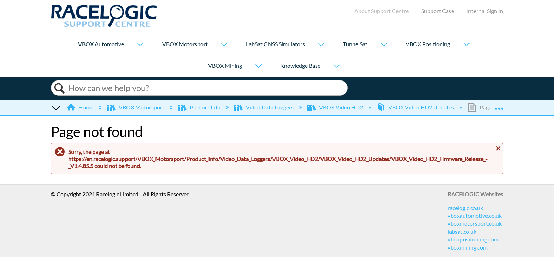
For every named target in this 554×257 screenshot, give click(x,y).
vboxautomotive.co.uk (475, 215)
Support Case (437, 10)
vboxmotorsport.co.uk (475, 223)
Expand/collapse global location (499, 105)
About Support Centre (381, 10)
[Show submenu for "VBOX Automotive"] (140, 45)
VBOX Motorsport (185, 44)
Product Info (200, 107)
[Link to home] (104, 25)
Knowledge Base (300, 65)
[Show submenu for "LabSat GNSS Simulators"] (321, 45)
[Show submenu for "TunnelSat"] (384, 45)
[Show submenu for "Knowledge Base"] (337, 66)
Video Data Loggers (264, 107)
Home (80, 107)
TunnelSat (355, 44)
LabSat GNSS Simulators (275, 44)
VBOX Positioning (428, 44)
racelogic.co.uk (465, 207)
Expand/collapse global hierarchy (55, 107)
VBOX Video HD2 (335, 107)
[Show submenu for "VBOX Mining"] (258, 66)
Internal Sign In (484, 10)
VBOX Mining (225, 65)
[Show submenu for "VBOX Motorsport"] (224, 45)
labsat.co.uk (462, 231)
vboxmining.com (468, 247)
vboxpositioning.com (473, 239)
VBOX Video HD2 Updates (416, 107)
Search (60, 88)
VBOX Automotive (101, 44)
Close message (497, 148)
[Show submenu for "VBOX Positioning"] (466, 45)
